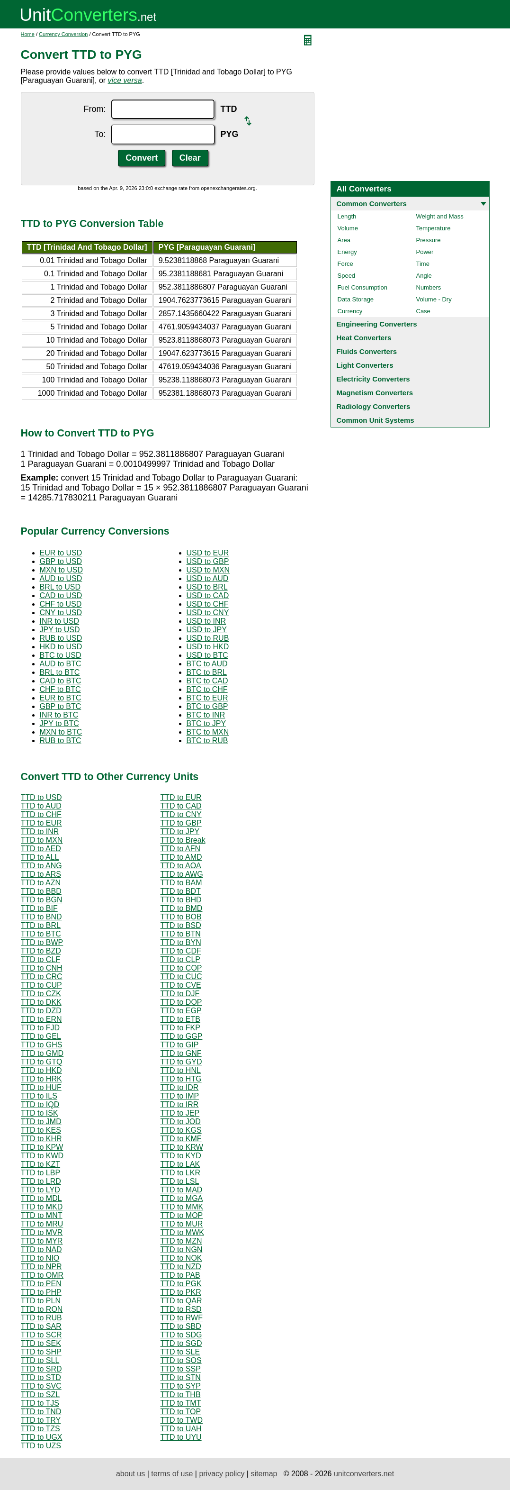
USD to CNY (208, 613)
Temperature (433, 228)
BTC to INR (206, 715)
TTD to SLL (40, 1360)
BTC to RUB (207, 740)
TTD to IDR (180, 1087)
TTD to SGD (181, 1343)
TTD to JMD (41, 1122)
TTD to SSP (181, 1369)
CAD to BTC (60, 681)
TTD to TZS (40, 1429)
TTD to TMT (181, 1403)
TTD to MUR (182, 1224)
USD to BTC (207, 655)
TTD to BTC (41, 934)
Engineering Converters (377, 324)
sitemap (264, 1474)
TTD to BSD (181, 925)
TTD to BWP (42, 942)
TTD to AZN (41, 883)
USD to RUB (208, 638)
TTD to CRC (42, 976)
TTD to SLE (180, 1352)
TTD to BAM (181, 883)
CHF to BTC (60, 689)
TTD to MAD (182, 1190)
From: (94, 109)
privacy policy (221, 1474)
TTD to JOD (181, 1122)
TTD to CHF (41, 814)
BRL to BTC (60, 672)
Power (425, 251)
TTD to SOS (181, 1360)
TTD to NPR (41, 1267)
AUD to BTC (60, 664)
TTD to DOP (181, 1002)
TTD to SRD (41, 1369)
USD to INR (206, 621)
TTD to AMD (181, 857)
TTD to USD (41, 797)
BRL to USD (60, 587)
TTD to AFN (180, 849)
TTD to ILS (39, 1096)
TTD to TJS (40, 1403)
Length (347, 216)
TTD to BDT (181, 891)
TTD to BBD (41, 891)
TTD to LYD (40, 1190)
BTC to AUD (207, 664)
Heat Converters (364, 338)
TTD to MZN (181, 1241)
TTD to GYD (181, 1062)
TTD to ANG (41, 866)
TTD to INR (40, 831)
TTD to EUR (181, 797)
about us (130, 1474)
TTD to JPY (180, 831)
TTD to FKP (180, 1028)
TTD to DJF (180, 994)
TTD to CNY (181, 814)
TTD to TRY (41, 1420)
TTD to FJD (40, 1028)
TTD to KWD (42, 1156)
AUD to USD (61, 578)
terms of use (172, 1474)
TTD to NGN (182, 1249)
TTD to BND (41, 917)
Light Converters (365, 365)
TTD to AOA (181, 866)
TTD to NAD (41, 1249)
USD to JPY (207, 630)
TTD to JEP (180, 1113)
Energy (347, 251)
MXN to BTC (61, 732)
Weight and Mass (440, 216)
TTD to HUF (41, 1087)
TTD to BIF (39, 908)
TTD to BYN (181, 942)
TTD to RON (42, 1309)
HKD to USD (61, 647)
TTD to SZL (40, 1394)
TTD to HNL (181, 1070)
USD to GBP (208, 561)
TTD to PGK (181, 1284)
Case (423, 311)
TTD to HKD (41, 1070)
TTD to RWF (182, 1318)
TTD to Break (183, 840)
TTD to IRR (180, 1104)
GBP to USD (61, 561)
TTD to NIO (40, 1258)
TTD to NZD (181, 1267)
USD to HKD (208, 647)
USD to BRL (207, 587)
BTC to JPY (206, 723)
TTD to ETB (180, 1019)
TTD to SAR (41, 1326)
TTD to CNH (42, 968)
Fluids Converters (367, 351)
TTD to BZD (41, 951)
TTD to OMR (42, 1275)
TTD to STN (181, 1377)
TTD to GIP (180, 1045)
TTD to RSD (181, 1309)
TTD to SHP (41, 1352)
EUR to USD (61, 553)
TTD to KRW (182, 1147)
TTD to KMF (181, 1139)
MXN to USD (61, 570)
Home (28, 34)
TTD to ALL (40, 857)
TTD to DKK (41, 1002)
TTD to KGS (181, 1130)
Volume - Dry (434, 299)
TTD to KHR (41, 1139)
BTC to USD (60, 655)
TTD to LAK (180, 1164)
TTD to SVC (41, 1386)
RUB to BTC (60, 740)
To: (100, 134)
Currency (350, 311)
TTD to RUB (41, 1318)
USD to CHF (208, 604)
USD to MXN (208, 570)
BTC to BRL (207, 672)
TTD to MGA (182, 1198)
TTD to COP (181, 968)
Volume (348, 228)
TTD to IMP (180, 1096)
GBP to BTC (60, 706)
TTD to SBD (181, 1326)
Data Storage (356, 299)
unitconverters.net (364, 1474)
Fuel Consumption (363, 287)
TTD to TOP (181, 1412)
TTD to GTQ (42, 1062)
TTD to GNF (181, 1053)
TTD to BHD (181, 900)
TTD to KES (41, 1130)
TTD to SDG (181, 1335)
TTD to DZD (41, 1011)
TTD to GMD (42, 1053)
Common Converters (372, 204)
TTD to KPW (42, 1147)
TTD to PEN (41, 1284)
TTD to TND (41, 1412)
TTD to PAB (180, 1275)
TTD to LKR (180, 1173)
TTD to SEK (41, 1343)
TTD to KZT (41, 1164)
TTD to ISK (39, 1113)
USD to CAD (208, 595)
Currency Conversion (63, 34)
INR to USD (60, 621)
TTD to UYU (181, 1437)
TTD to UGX (42, 1437)
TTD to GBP (181, 823)
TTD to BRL (41, 925)
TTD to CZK (41, 994)
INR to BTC (59, 715)
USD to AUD (208, 578)
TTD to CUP (41, 985)
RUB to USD (61, 638)
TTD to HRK (41, 1079)
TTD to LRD (41, 1181)
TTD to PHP (41, 1292)
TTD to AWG (182, 874)
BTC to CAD (207, 681)
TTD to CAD (181, 806)
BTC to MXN (208, 732)
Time (422, 263)
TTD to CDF (181, 951)
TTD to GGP (182, 1036)
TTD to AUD (41, 806)
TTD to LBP (41, 1173)
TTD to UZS (41, 1446)
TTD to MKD (42, 1207)
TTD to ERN (41, 1019)
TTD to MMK (182, 1207)
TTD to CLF (41, 959)
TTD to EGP (181, 1011)
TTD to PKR (181, 1292)
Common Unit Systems (375, 420)
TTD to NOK (181, 1258)
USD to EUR (208, 553)
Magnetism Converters (375, 393)
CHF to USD (61, 604)
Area (344, 240)
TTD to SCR (41, 1335)
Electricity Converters (373, 379)
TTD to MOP (182, 1215)
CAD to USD (61, 595)
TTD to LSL (180, 1181)
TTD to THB (181, 1394)
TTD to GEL (41, 1036)
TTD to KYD (181, 1156)
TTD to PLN (41, 1301)
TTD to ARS (41, 874)
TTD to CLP (180, 959)
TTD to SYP (181, 1386)
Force (345, 263)
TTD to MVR (42, 1232)
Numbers (428, 287)
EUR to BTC (60, 698)
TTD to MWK (182, 1232)
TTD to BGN (42, 900)
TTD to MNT (42, 1215)
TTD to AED (41, 849)
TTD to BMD (182, 908)
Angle (424, 275)
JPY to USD (60, 630)
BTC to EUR (207, 698)
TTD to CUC (181, 976)
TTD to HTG (181, 1079)
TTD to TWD (182, 1420)
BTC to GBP (207, 706)
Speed (347, 275)
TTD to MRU (42, 1224)
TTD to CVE (181, 985)
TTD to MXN (42, 840)
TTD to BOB (181, 917)
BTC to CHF (207, 689)
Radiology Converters (374, 406)
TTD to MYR (42, 1241)
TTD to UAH (181, 1429)
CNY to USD (61, 613)
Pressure (428, 240)
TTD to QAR (181, 1301)
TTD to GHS (42, 1045)
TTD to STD (41, 1377)
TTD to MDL (41, 1198)
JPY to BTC (59, 723)
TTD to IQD (40, 1104)
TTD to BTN (181, 934)
